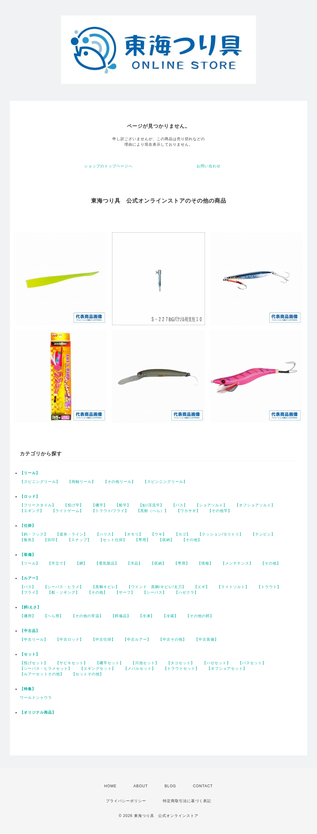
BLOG (170, 786)
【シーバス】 (154, 592)
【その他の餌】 (200, 616)
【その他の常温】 (87, 616)
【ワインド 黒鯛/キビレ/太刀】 (156, 587)
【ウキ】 (158, 534)
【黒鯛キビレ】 (105, 587)
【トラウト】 (269, 587)
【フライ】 (30, 592)
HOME (110, 786)
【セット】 (30, 654)
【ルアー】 (30, 578)
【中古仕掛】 (103, 639)
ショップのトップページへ (108, 166)
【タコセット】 (181, 663)
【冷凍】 (146, 616)
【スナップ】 (79, 540)
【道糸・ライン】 (71, 534)
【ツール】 (30, 563)
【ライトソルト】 (233, 587)
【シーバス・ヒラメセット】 (46, 668)
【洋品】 (134, 563)
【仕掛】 (28, 525)
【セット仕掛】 (113, 540)
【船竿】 (123, 505)
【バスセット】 (252, 663)
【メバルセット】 (140, 668)
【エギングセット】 (98, 668)
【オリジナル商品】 (38, 712)
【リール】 (30, 473)
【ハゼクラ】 (186, 592)
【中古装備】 (206, 639)
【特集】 (28, 689)
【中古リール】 (34, 639)
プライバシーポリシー (126, 801)
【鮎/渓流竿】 (151, 505)
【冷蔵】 (170, 616)
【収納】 (166, 540)
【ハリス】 (105, 534)
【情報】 (205, 563)
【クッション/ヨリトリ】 (220, 534)
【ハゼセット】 (216, 663)
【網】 (81, 563)
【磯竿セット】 (109, 663)
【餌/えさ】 (30, 607)
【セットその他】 (88, 674)
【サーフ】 (125, 592)
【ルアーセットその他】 (42, 674)
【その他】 (192, 540)
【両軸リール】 (81, 481)
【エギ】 (201, 587)
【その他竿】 (220, 511)
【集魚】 (28, 540)
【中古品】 (30, 631)
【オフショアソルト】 (255, 505)
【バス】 (180, 505)
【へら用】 (53, 616)
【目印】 (51, 540)
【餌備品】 (121, 616)
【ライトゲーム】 (67, 511)
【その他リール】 (119, 481)
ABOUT (140, 786)
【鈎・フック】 (34, 534)
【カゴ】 (182, 534)
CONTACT (203, 786)
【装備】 (28, 554)
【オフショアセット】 (227, 668)
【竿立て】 (57, 563)
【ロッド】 (30, 496)
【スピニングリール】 (40, 481)
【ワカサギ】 (188, 511)
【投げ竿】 (73, 505)
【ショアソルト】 (211, 505)
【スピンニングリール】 (165, 481)
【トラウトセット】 (181, 668)
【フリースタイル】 (38, 505)
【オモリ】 (133, 534)
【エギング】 (32, 511)
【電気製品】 (107, 563)
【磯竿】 (99, 505)
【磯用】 (28, 616)
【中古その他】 (172, 639)
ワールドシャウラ (36, 697)
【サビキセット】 (71, 663)
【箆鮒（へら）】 (152, 511)
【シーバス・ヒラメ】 (63, 587)
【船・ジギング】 (63, 592)
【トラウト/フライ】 (110, 511)
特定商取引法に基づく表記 (187, 801)
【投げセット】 (34, 663)
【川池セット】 (145, 663)
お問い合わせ (209, 166)
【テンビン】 (263, 534)
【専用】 (142, 540)
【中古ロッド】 (69, 639)
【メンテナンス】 (237, 563)
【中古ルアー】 (137, 639)
